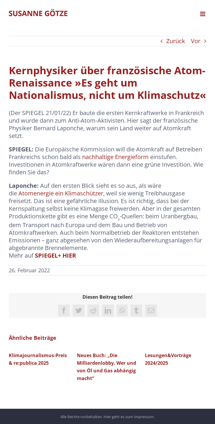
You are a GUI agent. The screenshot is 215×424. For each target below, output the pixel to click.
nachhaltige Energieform (115, 157)
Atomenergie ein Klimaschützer (60, 193)
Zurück (175, 41)
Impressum (144, 416)
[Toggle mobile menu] (203, 14)
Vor (195, 41)
